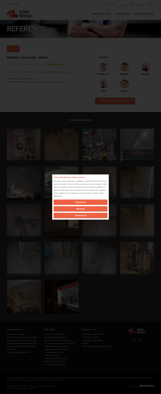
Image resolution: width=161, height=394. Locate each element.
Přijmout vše (80, 202)
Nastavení (80, 209)
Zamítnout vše (81, 215)
